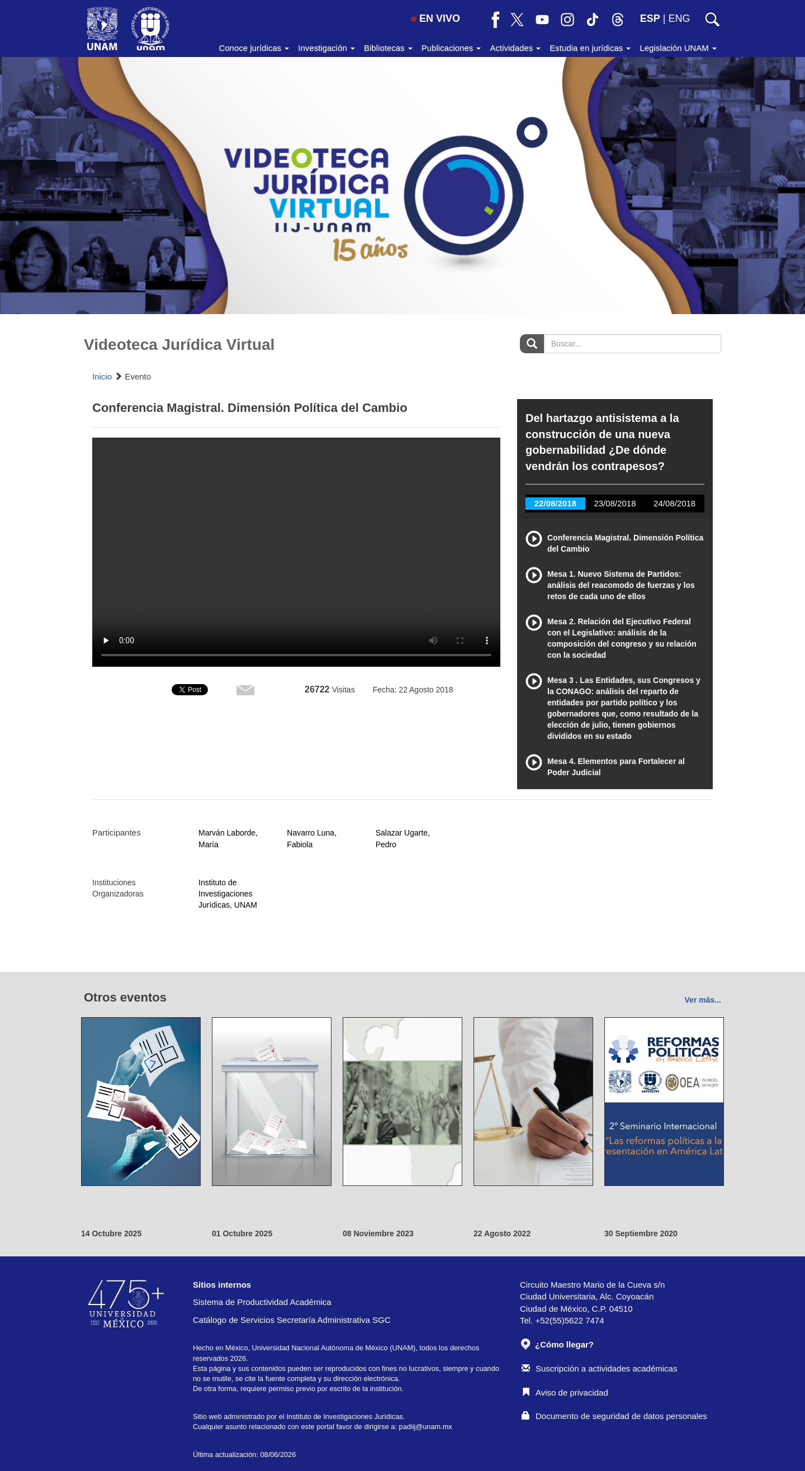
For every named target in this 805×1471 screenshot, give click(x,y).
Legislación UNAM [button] (678, 48)
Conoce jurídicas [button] (254, 48)
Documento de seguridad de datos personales (614, 1416)
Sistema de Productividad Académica (262, 1302)
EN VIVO (435, 18)
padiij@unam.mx (425, 1426)
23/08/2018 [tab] (615, 503)
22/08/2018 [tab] (555, 503)
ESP (650, 18)
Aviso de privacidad (565, 1392)
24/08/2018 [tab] (674, 503)
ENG (679, 18)
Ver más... (703, 999)
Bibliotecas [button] (388, 48)
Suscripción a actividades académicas (599, 1368)
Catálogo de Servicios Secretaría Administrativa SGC (292, 1320)
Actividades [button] (515, 48)
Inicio (102, 376)
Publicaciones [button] (451, 48)
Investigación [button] (326, 48)
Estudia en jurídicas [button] (590, 48)
